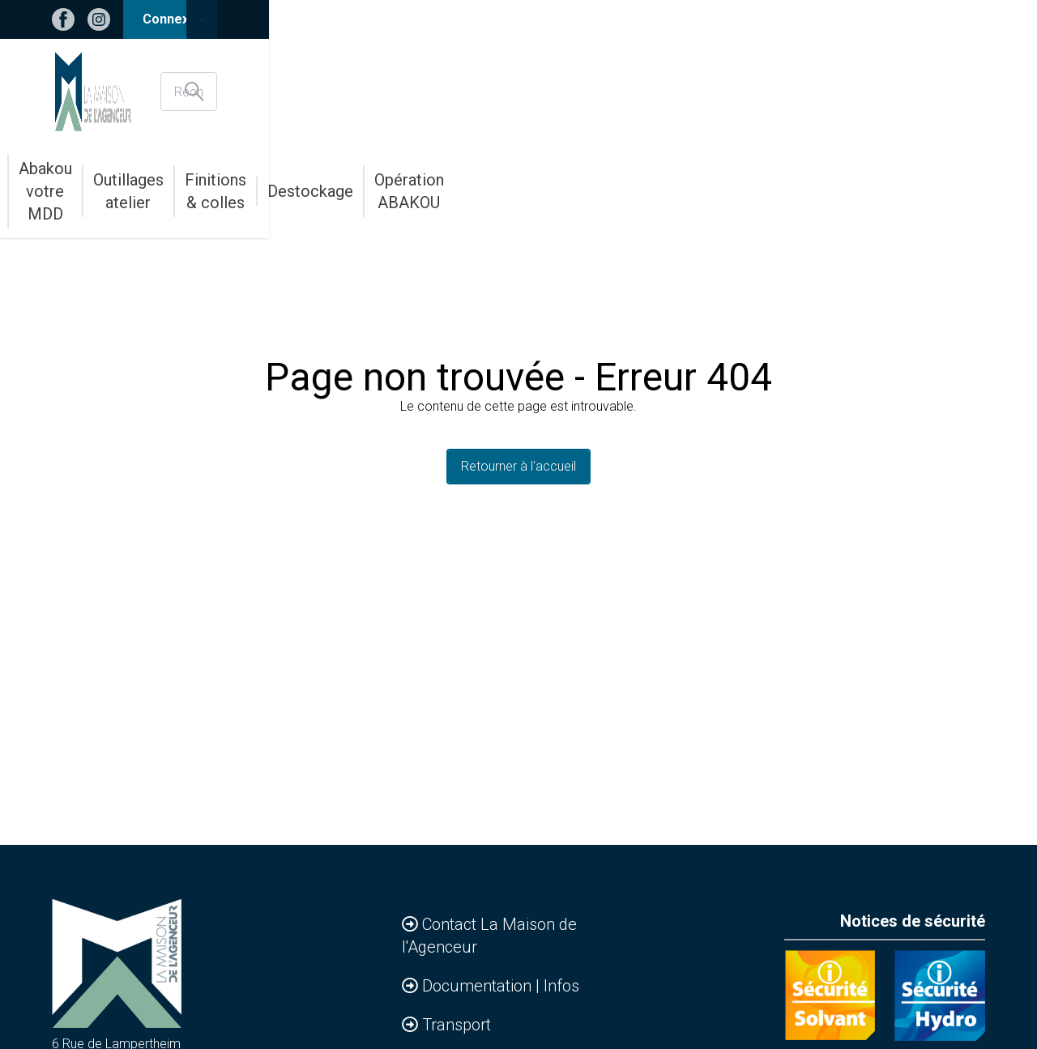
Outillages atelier (562, 180)
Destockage (799, 180)
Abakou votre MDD (435, 180)
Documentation (479, 986)
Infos (561, 986)
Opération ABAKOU (919, 180)
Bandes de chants (306, 180)
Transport (456, 1024)
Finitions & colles (684, 180)
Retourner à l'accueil (518, 466)
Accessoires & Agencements (148, 180)
